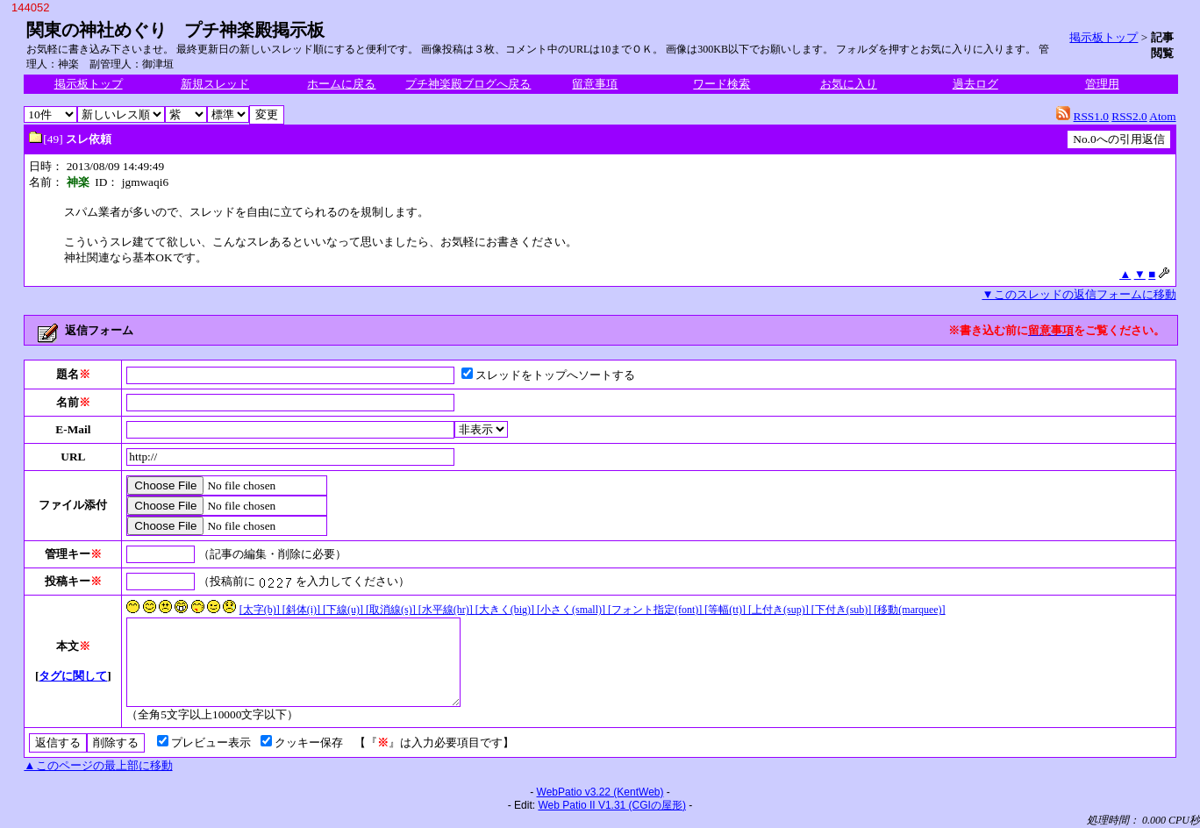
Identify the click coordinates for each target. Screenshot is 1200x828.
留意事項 (595, 83)
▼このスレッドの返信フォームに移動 (1078, 294)
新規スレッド (215, 83)
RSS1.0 (1091, 116)
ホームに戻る (341, 83)
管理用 (1102, 83)
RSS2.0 (1128, 116)
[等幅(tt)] (726, 609)
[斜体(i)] (302, 609)
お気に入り (848, 83)
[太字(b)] (260, 609)
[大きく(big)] (506, 609)
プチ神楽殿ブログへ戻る (468, 83)
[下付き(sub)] (843, 609)
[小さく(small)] (572, 609)
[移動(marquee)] (909, 609)
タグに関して (73, 675)
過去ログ (975, 83)
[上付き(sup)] (779, 609)
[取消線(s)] (392, 609)
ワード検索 (721, 83)
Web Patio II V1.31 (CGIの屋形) (612, 805)
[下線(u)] (344, 609)
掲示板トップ (1103, 37)
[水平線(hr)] (446, 609)
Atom (1162, 116)
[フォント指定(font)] (656, 609)
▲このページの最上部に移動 (98, 765)
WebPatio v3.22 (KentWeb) (600, 792)
